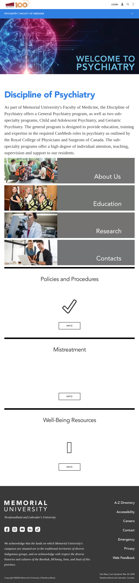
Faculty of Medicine (32, 13)
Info (69, 325)
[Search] (128, 4)
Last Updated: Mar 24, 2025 (122, 574)
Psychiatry (11, 13)
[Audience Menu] (122, 4)
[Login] (114, 4)
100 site (23, 4)
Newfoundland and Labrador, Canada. (117, 578)
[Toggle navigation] (133, 4)
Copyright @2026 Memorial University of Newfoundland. (30, 578)
